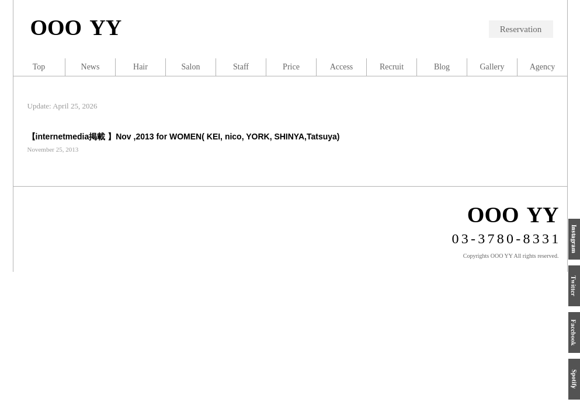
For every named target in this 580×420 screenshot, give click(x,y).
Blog (442, 66)
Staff (241, 66)
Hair (140, 66)
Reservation (521, 29)
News (90, 66)
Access (341, 66)
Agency (542, 66)
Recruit (392, 66)
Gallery (492, 66)
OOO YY (76, 27)
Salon (191, 66)
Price (291, 66)
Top (39, 66)
